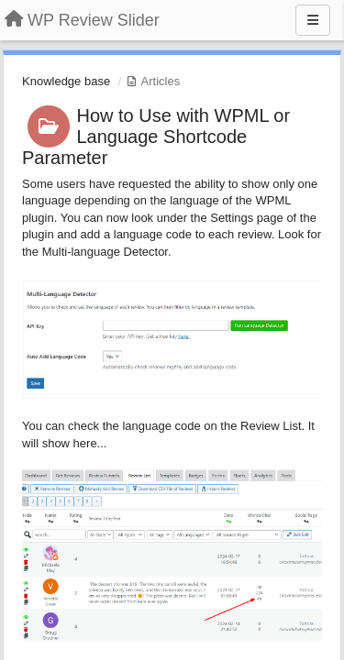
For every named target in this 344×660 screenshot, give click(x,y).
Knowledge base (66, 81)
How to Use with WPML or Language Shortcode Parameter (156, 136)
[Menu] (312, 20)
